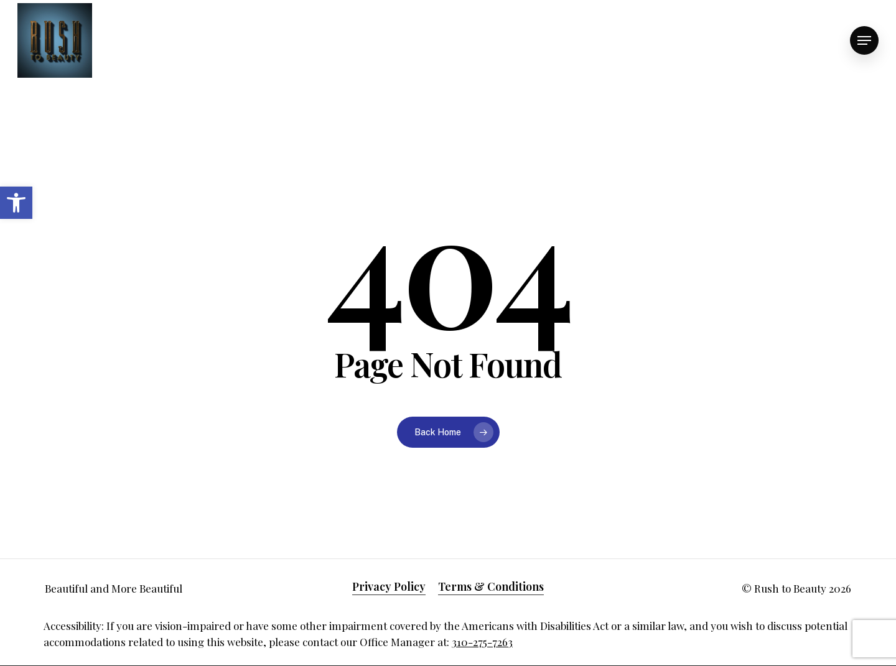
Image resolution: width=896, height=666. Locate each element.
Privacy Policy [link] (389, 586)
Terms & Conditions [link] (491, 586)
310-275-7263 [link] (482, 642)
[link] (16, 203)
